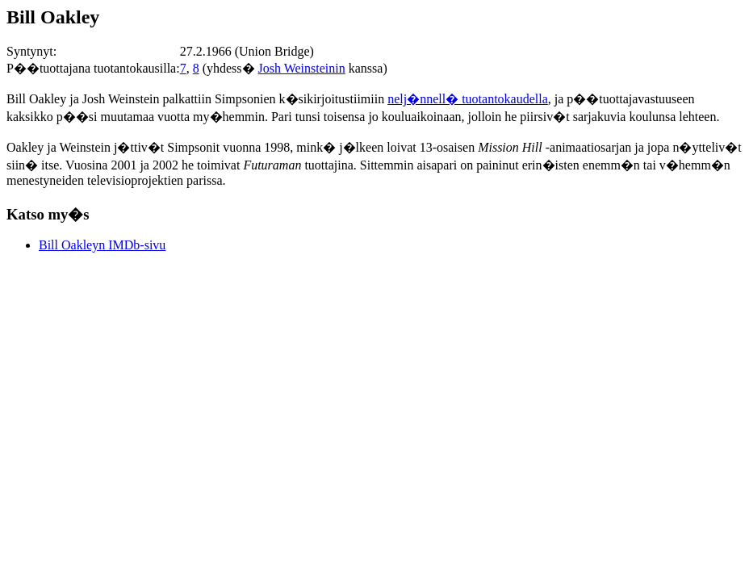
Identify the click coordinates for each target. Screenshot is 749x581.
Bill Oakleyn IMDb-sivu (102, 245)
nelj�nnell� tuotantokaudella (467, 99)
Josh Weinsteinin (301, 68)
